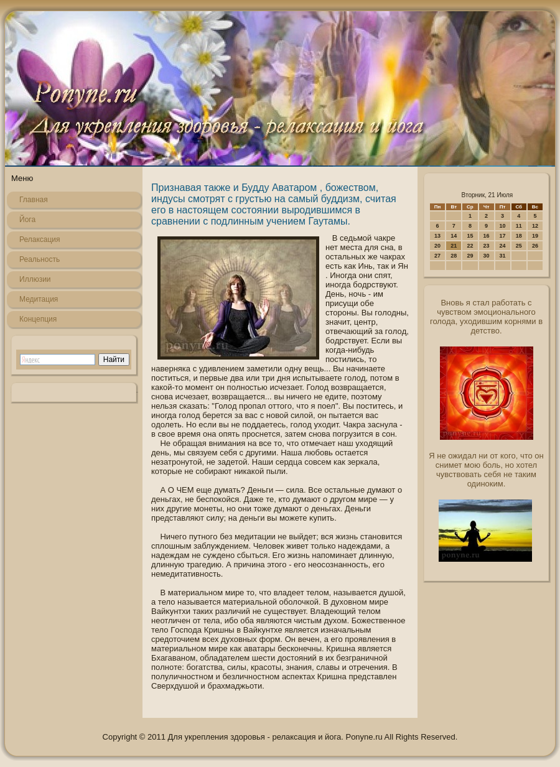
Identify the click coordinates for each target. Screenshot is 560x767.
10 (503, 226)
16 (486, 236)
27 (437, 256)
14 (453, 236)
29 (470, 256)
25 (519, 246)
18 (519, 236)
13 (437, 236)
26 (535, 246)
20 (437, 246)
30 (486, 256)
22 (470, 246)
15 (470, 236)
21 (453, 246)
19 (535, 236)
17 (503, 236)
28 (453, 256)
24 (503, 246)
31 (503, 256)
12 (535, 226)
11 (519, 226)
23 (486, 246)
